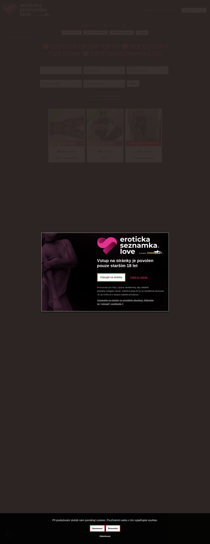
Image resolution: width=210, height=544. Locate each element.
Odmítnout (105, 536)
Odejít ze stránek (139, 277)
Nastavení (97, 528)
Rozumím (113, 528)
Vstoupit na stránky (111, 277)
